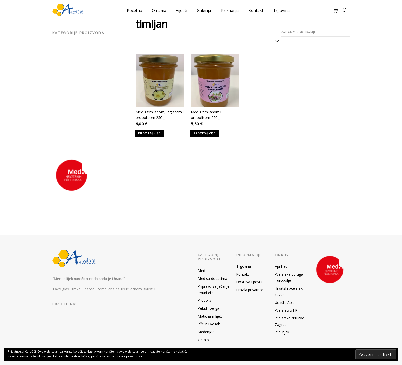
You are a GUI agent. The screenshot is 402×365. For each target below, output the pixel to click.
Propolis (204, 300)
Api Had (281, 266)
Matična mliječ (210, 316)
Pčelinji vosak (209, 323)
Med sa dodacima (212, 278)
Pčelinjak (282, 332)
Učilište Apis (284, 302)
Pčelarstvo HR (286, 310)
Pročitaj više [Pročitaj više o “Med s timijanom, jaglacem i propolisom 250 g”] (149, 133)
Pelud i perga (208, 308)
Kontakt (255, 10)
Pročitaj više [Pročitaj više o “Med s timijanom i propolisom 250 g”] (204, 133)
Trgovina (281, 10)
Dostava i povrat (250, 281)
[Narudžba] (315, 32)
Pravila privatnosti (251, 289)
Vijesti (181, 10)
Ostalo (203, 339)
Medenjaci (206, 331)
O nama (159, 10)
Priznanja (230, 10)
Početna (134, 10)
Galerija (204, 10)
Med (201, 270)
